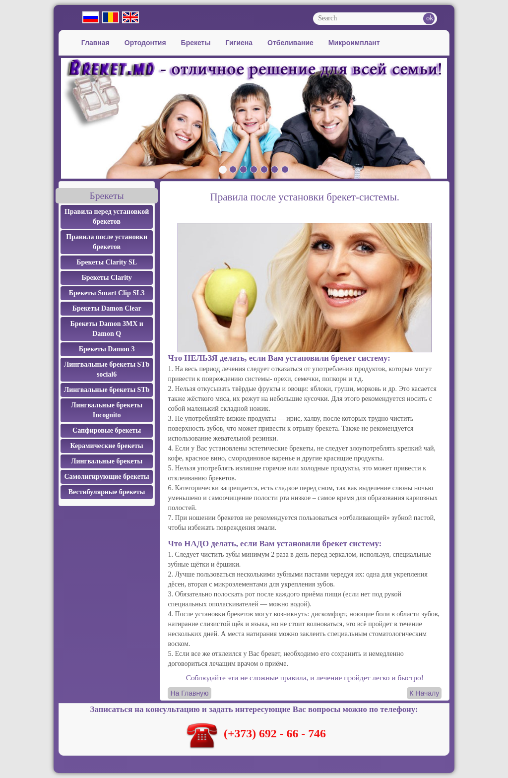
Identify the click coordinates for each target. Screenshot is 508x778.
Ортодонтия (145, 43)
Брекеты (196, 43)
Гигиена (239, 43)
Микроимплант (354, 43)
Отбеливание (290, 43)
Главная (95, 43)
